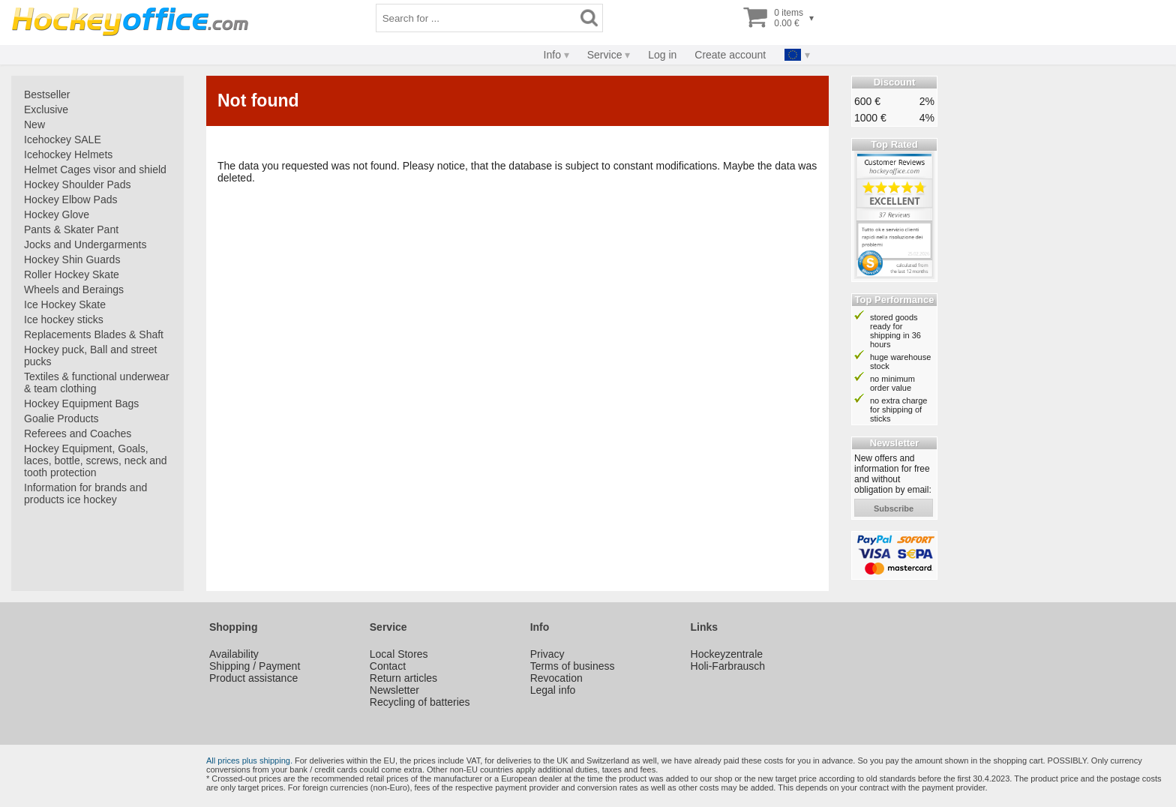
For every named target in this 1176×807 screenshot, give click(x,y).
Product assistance (253, 678)
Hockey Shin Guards (72, 260)
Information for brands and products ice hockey (85, 494)
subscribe (894, 508)
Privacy (547, 654)
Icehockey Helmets (68, 154)
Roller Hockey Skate (71, 274)
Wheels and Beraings (74, 290)
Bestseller (47, 94)
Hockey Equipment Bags (81, 404)
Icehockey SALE (62, 140)
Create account (730, 55)
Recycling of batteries (420, 702)
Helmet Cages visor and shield (95, 170)
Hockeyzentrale (727, 654)
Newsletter (394, 690)
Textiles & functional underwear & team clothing (97, 382)
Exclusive (46, 110)
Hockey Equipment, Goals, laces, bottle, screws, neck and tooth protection (95, 460)
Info (552, 55)
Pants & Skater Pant (71, 230)
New (34, 124)
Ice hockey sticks (64, 320)
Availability (234, 654)
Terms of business (572, 666)
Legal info (553, 690)
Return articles (403, 678)
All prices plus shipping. (249, 760)
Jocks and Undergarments (85, 244)
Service (604, 55)
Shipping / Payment (254, 666)
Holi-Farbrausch (728, 666)
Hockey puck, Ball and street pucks (90, 356)
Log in (662, 55)
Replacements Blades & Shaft (94, 334)
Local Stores (399, 654)
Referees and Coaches (77, 434)
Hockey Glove (56, 214)
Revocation (556, 678)
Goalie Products (61, 418)
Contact (388, 666)
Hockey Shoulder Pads (77, 184)
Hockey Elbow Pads (71, 200)
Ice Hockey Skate (65, 304)
